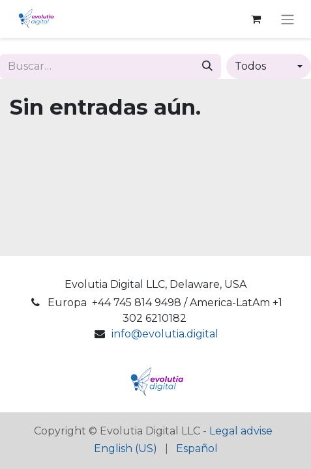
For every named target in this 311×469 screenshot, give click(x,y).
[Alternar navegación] (287, 19)
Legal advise (241, 431)
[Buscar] (207, 66)
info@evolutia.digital (164, 334)
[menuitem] (125, 449)
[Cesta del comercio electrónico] (256, 19)
